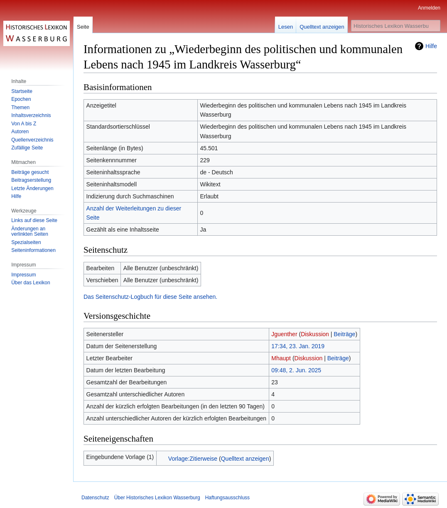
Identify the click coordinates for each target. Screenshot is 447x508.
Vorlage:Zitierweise (192, 458)
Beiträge (344, 334)
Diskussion (315, 334)
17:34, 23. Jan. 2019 (297, 346)
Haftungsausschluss (227, 498)
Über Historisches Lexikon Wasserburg (157, 498)
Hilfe (431, 46)
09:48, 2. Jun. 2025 (296, 370)
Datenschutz (95, 498)
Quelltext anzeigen (245, 458)
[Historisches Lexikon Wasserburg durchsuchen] (395, 26)
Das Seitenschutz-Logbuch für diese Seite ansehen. (150, 296)
